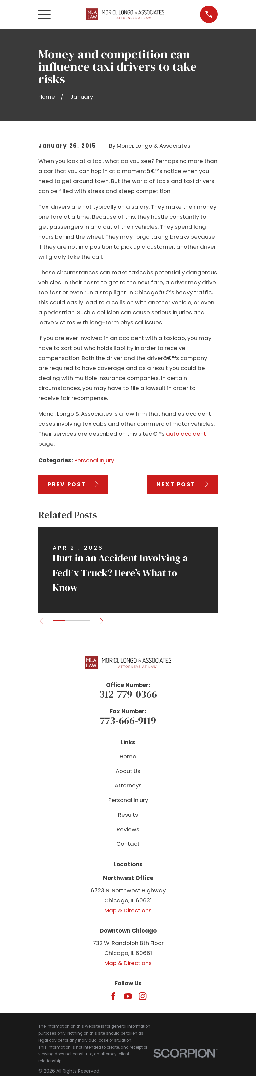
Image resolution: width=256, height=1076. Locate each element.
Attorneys (128, 785)
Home (128, 756)
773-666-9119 (128, 720)
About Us (128, 771)
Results (128, 815)
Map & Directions (128, 910)
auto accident (186, 434)
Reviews (128, 829)
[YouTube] (128, 996)
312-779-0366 (128, 694)
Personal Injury (94, 460)
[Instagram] (142, 996)
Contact (128, 844)
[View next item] (102, 621)
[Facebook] (113, 996)
